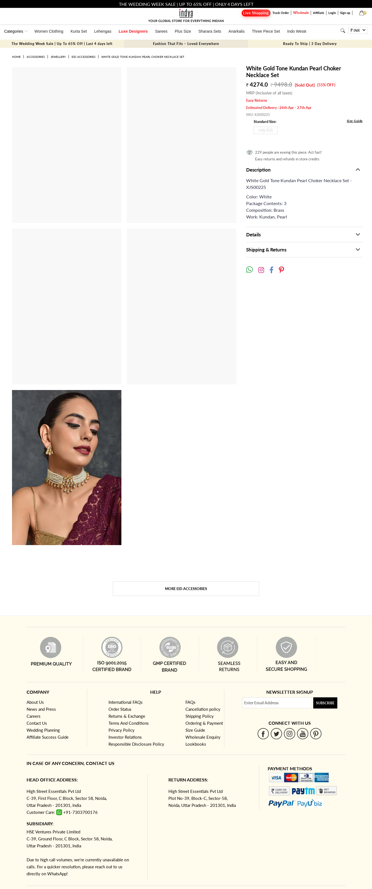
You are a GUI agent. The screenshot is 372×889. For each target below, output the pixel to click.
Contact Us (37, 723)
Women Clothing (48, 31)
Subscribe (325, 703)
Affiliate (318, 13)
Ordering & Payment (204, 723)
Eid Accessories (83, 56)
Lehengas (103, 31)
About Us (35, 702)
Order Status (120, 709)
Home (16, 56)
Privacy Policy (122, 730)
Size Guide (355, 121)
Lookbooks (195, 744)
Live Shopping (256, 13)
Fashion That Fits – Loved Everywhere (186, 44)
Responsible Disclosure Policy (136, 744)
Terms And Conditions (129, 723)
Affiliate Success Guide (48, 737)
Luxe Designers (133, 31)
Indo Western (298, 31)
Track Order (280, 13)
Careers (34, 716)
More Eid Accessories (186, 588)
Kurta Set (78, 31)
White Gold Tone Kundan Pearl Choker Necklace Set (142, 56)
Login (332, 13)
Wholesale (301, 13)
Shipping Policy (199, 716)
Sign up (345, 13)
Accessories (36, 56)
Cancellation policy (202, 709)
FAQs (190, 702)
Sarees (161, 31)
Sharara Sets (209, 31)
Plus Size (183, 31)
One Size (265, 130)
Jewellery (58, 56)
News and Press (41, 709)
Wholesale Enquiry (202, 737)
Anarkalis (237, 31)
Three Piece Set (266, 31)
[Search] (342, 30)
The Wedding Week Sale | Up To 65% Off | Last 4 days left (61, 44)
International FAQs (126, 702)
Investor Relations (125, 737)
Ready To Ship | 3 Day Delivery (310, 44)
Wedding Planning (43, 730)
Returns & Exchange (127, 716)
